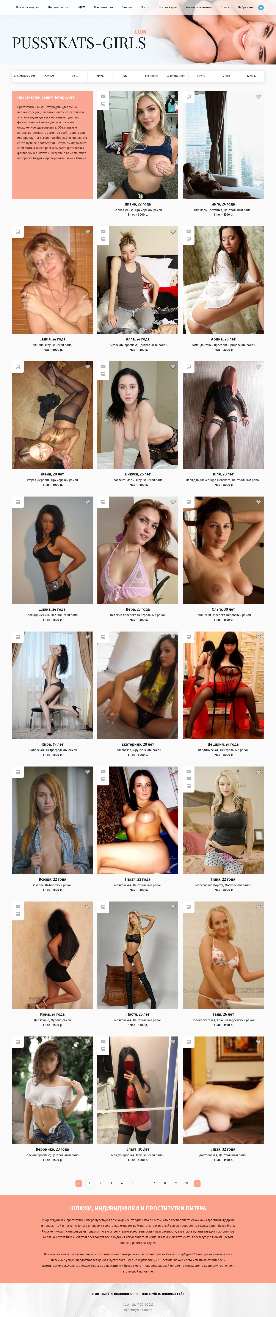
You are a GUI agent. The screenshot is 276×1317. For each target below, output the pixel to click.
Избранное (246, 7)
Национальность (176, 76)
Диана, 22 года (138, 204)
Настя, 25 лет (137, 1014)
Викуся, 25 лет (138, 474)
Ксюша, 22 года (52, 879)
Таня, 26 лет (223, 1014)
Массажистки (103, 7)
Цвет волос (151, 76)
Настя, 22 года (138, 879)
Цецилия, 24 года (223, 744)
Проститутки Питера (138, 1310)
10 (186, 1183)
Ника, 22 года (223, 879)
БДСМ (81, 7)
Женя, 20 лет (52, 474)
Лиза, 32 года (223, 1149)
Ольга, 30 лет (223, 609)
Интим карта (168, 7)
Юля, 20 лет (223, 474)
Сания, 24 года (52, 339)
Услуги (201, 76)
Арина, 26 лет (223, 339)
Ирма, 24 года (52, 1014)
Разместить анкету (199, 7)
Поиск (225, 7)
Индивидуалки (58, 7)
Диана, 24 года (52, 609)
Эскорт (146, 7)
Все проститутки (27, 7)
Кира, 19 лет (52, 744)
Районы (251, 76)
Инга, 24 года (223, 204)
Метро (226, 76)
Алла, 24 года (138, 339)
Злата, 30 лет (137, 1149)
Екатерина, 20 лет (138, 744)
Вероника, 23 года (52, 1149)
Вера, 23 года (138, 609)
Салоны (127, 7)
